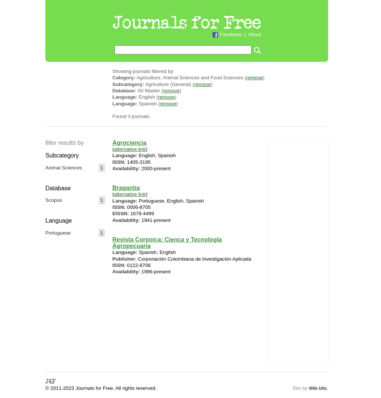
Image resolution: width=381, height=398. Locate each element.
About (254, 34)
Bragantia (126, 188)
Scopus (53, 200)
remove (254, 77)
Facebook (231, 34)
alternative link (129, 149)
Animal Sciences (63, 168)
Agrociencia (129, 143)
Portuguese (58, 233)
